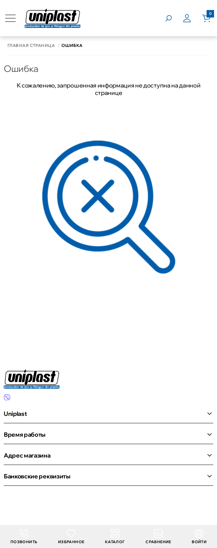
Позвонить (24, 536)
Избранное (71, 536)
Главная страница (31, 46)
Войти (199, 536)
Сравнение (158, 536)
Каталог (115, 536)
